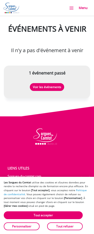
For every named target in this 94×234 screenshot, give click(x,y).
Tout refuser (64, 226)
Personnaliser (21, 226)
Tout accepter (43, 215)
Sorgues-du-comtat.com (24, 176)
